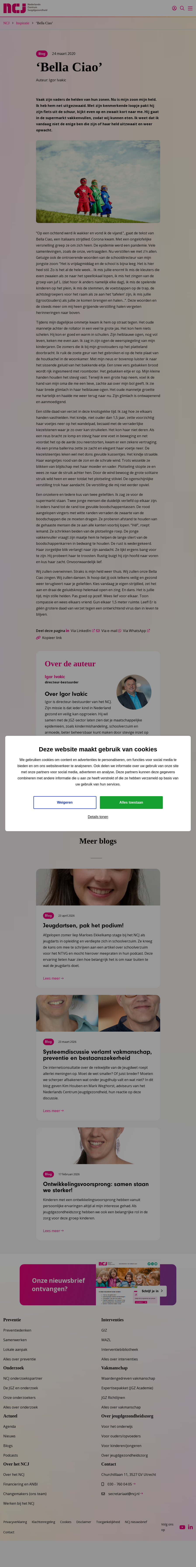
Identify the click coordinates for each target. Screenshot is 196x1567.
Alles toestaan (131, 802)
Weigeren (65, 802)
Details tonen (98, 817)
